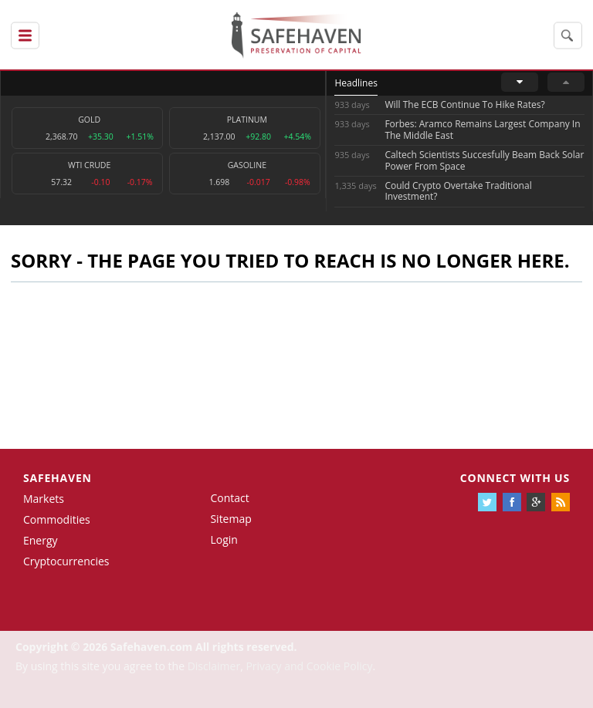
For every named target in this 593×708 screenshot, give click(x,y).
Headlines (355, 82)
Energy (40, 540)
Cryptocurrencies (66, 561)
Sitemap (230, 518)
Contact (229, 498)
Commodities (56, 519)
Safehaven (57, 477)
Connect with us (515, 477)
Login (223, 539)
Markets (43, 498)
